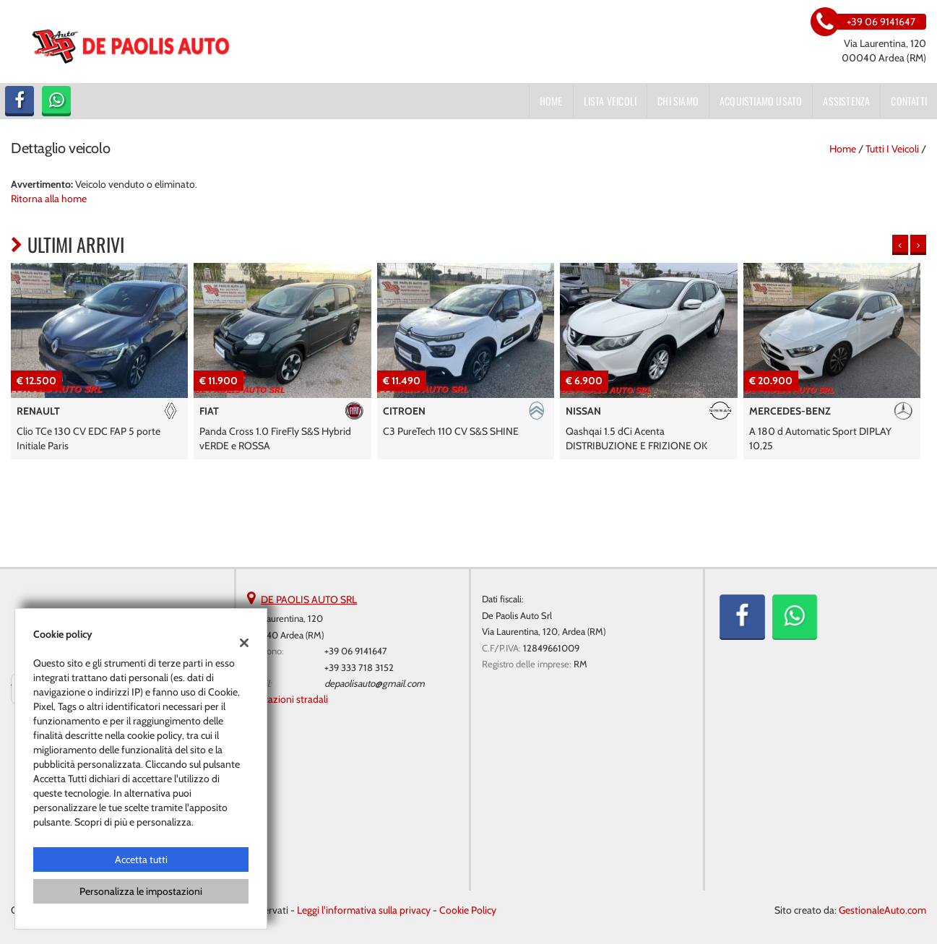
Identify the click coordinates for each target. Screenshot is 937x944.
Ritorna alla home (49, 198)
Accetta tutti (141, 859)
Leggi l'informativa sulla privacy (364, 910)
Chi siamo (678, 100)
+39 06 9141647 (355, 651)
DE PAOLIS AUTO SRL (309, 599)
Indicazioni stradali (287, 699)
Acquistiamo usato (761, 100)
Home (551, 100)
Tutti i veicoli (892, 148)
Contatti (909, 100)
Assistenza (846, 100)
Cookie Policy (467, 910)
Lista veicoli (610, 100)
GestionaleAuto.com (882, 910)
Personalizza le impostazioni (140, 891)
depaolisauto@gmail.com (374, 683)
